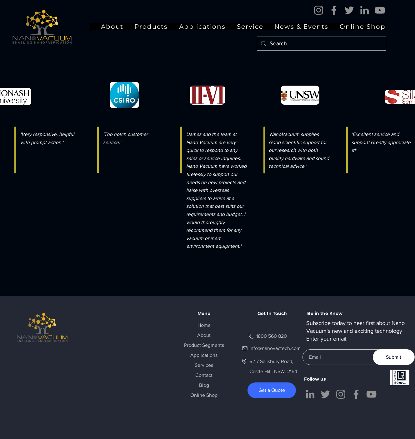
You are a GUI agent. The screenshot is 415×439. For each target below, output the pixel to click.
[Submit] (393, 357)
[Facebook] (334, 10)
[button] (296, 26)
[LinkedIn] (364, 10)
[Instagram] (318, 10)
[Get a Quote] (272, 390)
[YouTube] (380, 10)
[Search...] (321, 43)
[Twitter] (349, 10)
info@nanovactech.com (275, 348)
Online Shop (204, 395)
